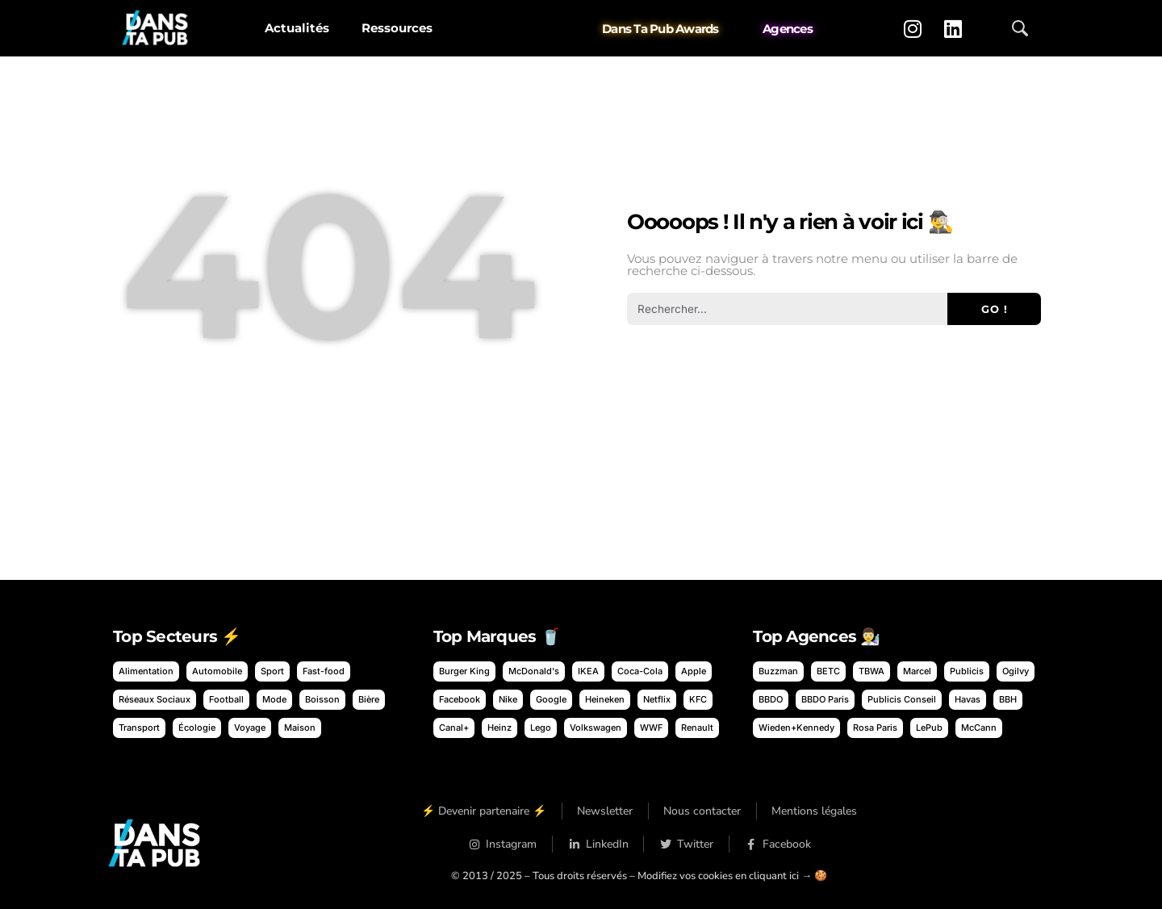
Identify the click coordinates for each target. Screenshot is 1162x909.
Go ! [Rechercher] (994, 308)
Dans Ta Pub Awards (660, 28)
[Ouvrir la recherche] (1020, 28)
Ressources (397, 27)
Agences (788, 28)
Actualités (297, 27)
